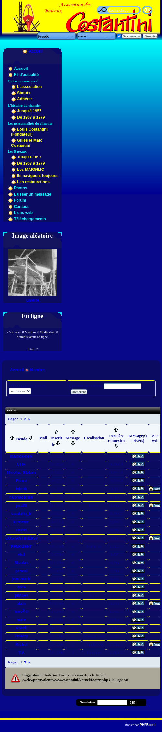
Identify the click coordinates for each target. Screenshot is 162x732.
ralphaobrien (21, 497)
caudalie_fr (21, 513)
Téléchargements (30, 219)
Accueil (36, 51)
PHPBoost (148, 724)
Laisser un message (32, 194)
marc (21, 620)
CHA (21, 464)
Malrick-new (21, 456)
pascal (21, 571)
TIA (21, 652)
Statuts (23, 93)
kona (21, 587)
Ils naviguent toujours (37, 175)
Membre (37, 370)
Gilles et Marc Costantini (26, 143)
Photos (20, 188)
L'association (29, 86)
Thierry (21, 636)
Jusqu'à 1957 (29, 111)
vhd (21, 554)
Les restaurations (33, 182)
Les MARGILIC (30, 169)
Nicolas (21, 563)
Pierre (21, 480)
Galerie (32, 300)
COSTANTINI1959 (21, 538)
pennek (21, 595)
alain (21, 603)
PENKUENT (21, 546)
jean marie (21, 579)
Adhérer (24, 99)
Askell (21, 628)
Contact (21, 206)
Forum (20, 200)
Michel (21, 644)
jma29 (21, 505)
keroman (21, 522)
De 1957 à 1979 (31, 117)
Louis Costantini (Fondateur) (29, 132)
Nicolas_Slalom (21, 472)
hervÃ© (21, 612)
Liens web (23, 212)
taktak (21, 489)
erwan (21, 530)
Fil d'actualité (26, 74)
